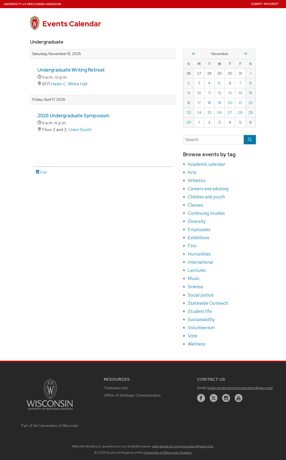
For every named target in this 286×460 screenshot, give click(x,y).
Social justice (201, 295)
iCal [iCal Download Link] (41, 172)
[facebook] (201, 398)
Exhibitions (198, 238)
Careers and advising (208, 189)
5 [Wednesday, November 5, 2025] (219, 83)
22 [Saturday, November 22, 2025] (250, 102)
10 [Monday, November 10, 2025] (199, 92)
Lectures (197, 270)
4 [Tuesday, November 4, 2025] (209, 83)
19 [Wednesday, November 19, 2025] (219, 102)
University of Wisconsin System (168, 452)
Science (195, 287)
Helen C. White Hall (69, 83)
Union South (79, 129)
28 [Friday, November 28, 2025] (240, 112)
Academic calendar (206, 164)
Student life (200, 311)
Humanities (199, 254)
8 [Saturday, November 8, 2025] (250, 83)
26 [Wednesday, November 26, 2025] (219, 112)
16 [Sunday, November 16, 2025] (188, 102)
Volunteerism (201, 328)
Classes (195, 205)
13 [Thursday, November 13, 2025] (230, 92)
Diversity (197, 221)
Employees (199, 229)
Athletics (197, 180)
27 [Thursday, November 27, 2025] (230, 112)
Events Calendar (71, 24)
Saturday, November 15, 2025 (56, 54)
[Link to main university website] (49, 410)
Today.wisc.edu (116, 387)
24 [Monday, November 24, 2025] (199, 112)
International (200, 262)
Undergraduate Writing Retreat (71, 70)
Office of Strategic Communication (132, 395)
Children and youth (206, 197)
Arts (192, 172)
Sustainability (201, 319)
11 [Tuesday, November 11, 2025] (209, 92)
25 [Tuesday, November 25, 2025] (209, 112)
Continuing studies (206, 213)
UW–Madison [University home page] (32, 4)
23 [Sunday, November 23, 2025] (189, 112)
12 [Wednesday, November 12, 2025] (219, 92)
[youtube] (239, 398)
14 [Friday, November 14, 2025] (240, 92)
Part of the (49, 425)
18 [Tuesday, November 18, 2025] (209, 102)
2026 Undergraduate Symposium (73, 116)
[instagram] (226, 398)
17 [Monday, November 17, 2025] (199, 102)
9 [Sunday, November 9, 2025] (189, 92)
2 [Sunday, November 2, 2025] (189, 83)
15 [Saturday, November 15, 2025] (250, 92)
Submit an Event (265, 4)
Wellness (197, 344)
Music (193, 278)
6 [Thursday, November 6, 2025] (230, 83)
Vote (192, 336)
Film (192, 246)
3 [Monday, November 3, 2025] (199, 83)
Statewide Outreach (208, 303)
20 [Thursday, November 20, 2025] (230, 102)
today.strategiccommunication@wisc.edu (240, 387)
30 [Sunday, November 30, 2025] (188, 122)
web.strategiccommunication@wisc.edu (182, 446)
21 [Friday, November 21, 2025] (240, 102)
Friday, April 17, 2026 (48, 99)
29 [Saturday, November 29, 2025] (250, 112)
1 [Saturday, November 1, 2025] (250, 73)
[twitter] (214, 398)
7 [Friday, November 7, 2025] (240, 83)
